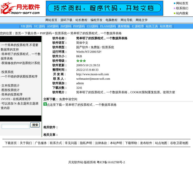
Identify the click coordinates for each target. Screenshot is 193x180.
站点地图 (161, 143)
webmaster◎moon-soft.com (93, 78)
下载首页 (11, 143)
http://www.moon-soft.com (92, 74)
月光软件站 (75, 162)
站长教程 (81, 20)
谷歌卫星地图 (179, 143)
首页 (18, 33)
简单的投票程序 (14, 94)
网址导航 (127, 20)
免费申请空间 (68, 99)
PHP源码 (46, 33)
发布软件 (146, 143)
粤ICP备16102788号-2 (111, 162)
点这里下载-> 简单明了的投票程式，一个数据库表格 (81, 104)
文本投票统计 (12, 85)
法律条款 (101, 143)
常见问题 (71, 143)
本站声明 (116, 143)
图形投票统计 (12, 90)
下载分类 (31, 33)
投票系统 (61, 33)
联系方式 (56, 143)
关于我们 (26, 143)
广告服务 (41, 143)
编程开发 (96, 20)
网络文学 (142, 20)
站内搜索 (182, 13)
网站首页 (182, 3)
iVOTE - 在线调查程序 (18, 99)
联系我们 (182, 8)
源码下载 (66, 20)
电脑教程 (112, 20)
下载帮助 (131, 143)
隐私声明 (86, 143)
